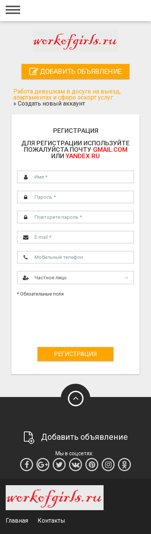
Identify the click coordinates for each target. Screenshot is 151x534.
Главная (17, 520)
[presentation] (77, 318)
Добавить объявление (75, 71)
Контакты (51, 520)
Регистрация (75, 354)
